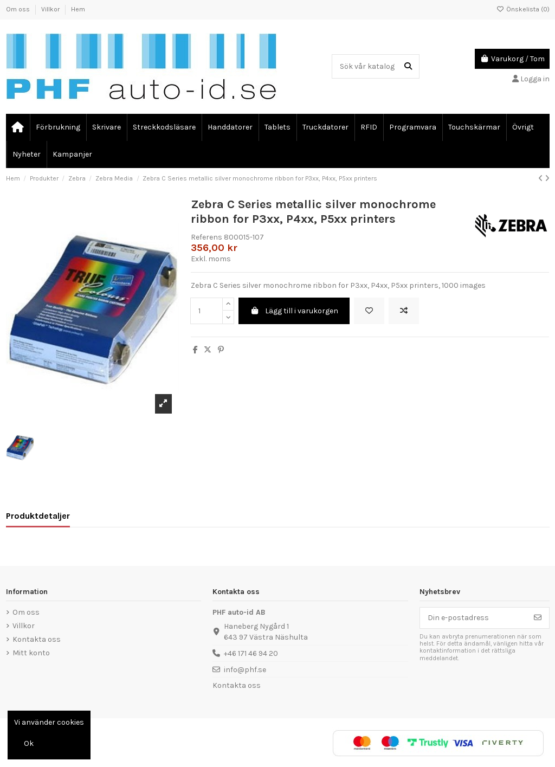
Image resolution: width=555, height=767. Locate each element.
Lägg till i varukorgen (294, 310)
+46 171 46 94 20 (251, 653)
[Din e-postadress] (473, 618)
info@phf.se (245, 669)
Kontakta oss (36, 639)
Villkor (51, 9)
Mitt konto (31, 653)
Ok (29, 743)
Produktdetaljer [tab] (38, 516)
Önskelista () (523, 9)
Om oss (18, 9)
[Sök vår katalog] (408, 66)
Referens (206, 237)
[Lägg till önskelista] (369, 311)
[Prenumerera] (537, 618)
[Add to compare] (404, 311)
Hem (78, 9)
